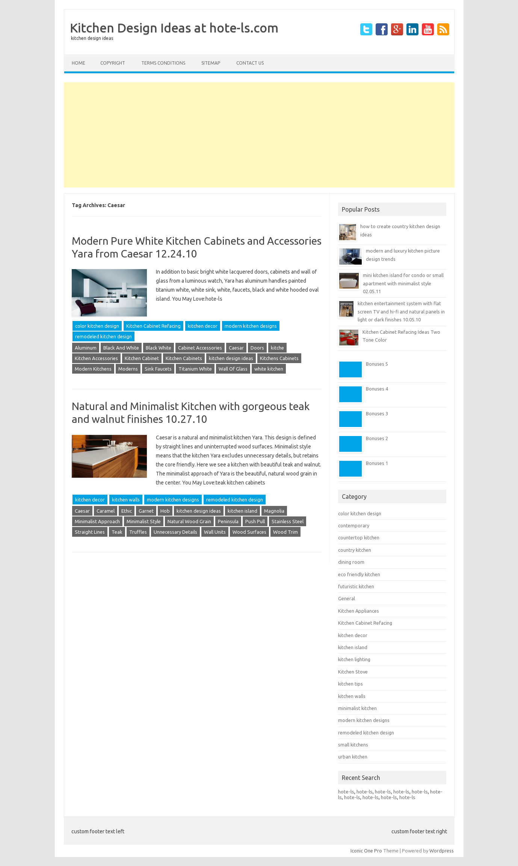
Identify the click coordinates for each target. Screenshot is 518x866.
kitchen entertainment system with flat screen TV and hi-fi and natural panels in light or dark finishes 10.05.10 (401, 311)
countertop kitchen (358, 537)
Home (78, 63)
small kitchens (353, 744)
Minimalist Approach (97, 521)
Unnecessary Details (175, 531)
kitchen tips (350, 683)
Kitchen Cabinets (184, 358)
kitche (277, 347)
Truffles (138, 531)
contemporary (353, 525)
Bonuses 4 (377, 388)
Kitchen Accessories (96, 358)
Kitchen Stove (353, 671)
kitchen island (242, 510)
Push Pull (255, 521)
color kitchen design (97, 326)
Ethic (126, 510)
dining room (351, 562)
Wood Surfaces (249, 531)
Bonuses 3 (377, 413)
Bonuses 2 (377, 438)
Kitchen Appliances (358, 610)
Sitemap (210, 63)
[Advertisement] (259, 135)
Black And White (121, 347)
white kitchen (268, 368)
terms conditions (163, 63)
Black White (158, 347)
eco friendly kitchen (359, 574)
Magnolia (274, 510)
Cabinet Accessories (200, 347)
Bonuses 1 (377, 463)
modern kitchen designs (251, 326)
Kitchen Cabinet (142, 358)
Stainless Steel (288, 521)
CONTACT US (250, 63)
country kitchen (354, 550)
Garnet (146, 510)
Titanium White (195, 368)
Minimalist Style (144, 521)
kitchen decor (202, 326)
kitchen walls (126, 499)
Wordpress (441, 850)
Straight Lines (90, 531)
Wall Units (215, 531)
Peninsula (228, 521)
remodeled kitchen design (103, 336)
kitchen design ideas (92, 38)
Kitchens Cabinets (279, 358)
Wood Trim (285, 531)
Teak (117, 531)
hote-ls (346, 792)
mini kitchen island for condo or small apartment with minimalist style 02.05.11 (403, 283)
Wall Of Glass (233, 368)
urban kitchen (352, 756)
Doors (257, 347)
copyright (112, 63)
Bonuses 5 (377, 363)
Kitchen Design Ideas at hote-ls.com (174, 27)
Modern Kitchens (93, 368)
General (346, 598)
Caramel (106, 510)
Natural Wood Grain (189, 521)
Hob (165, 510)
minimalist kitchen (357, 708)
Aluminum (86, 347)
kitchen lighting (354, 659)
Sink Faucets (158, 368)
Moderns (128, 368)
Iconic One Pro (366, 850)
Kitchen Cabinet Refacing (153, 326)
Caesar (236, 347)
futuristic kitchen (356, 586)
